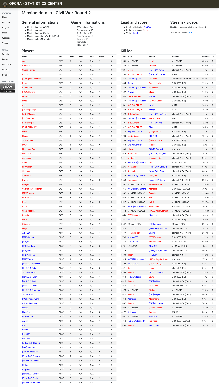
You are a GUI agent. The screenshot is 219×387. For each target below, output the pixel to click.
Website (5, 54)
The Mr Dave (27, 140)
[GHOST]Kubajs (29, 110)
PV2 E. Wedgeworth (30, 299)
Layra (24, 101)
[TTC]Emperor (28, 193)
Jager (24, 61)
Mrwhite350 (27, 316)
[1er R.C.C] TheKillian (31, 264)
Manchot (26, 338)
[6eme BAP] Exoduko (31, 382)
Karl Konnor (27, 88)
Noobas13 (26, 153)
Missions (6, 22)
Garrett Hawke (28, 70)
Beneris (25, 215)
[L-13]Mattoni (28, 118)
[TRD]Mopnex (28, 237)
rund (24, 105)
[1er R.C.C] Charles (30, 286)
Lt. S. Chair (27, 197)
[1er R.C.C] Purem (29, 277)
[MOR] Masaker (28, 114)
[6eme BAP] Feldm (30, 378)
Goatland (26, 66)
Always (25, 321)
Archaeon (26, 175)
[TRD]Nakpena (28, 255)
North (24, 220)
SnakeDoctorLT (28, 211)
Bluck (24, 206)
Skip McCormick (29, 272)
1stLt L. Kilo (27, 294)
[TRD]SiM (26, 242)
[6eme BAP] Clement (31, 360)
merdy (25, 330)
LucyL (24, 228)
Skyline (25, 365)
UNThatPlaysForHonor (32, 189)
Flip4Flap (147, 27)
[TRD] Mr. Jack (28, 246)
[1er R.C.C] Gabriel (30, 268)
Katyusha (26, 369)
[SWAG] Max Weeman (31, 79)
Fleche (25, 308)
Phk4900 (26, 334)
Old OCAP (6, 64)
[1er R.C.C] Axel (28, 281)
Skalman (26, 171)
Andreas (25, 162)
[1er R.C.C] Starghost (31, 290)
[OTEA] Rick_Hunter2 (31, 343)
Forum (5, 59)
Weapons (6, 38)
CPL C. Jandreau (29, 303)
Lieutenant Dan (28, 149)
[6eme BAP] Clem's (30, 374)
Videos (5, 43)
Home (5, 17)
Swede (25, 180)
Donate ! (5, 75)
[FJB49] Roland (28, 92)
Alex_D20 (26, 233)
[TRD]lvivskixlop (29, 347)
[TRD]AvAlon (27, 250)
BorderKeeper (28, 123)
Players (5, 27)
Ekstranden (27, 167)
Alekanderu (27, 158)
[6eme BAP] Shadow (31, 356)
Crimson (25, 224)
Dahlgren (26, 184)
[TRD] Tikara (27, 259)
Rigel (24, 202)
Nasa (145, 30)
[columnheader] (40, 56)
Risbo (24, 325)
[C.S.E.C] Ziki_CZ (29, 127)
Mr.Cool (25, 145)
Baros (24, 83)
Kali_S (25, 74)
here (190, 32)
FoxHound (26, 96)
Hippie (25, 136)
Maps (4, 33)
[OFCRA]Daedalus (30, 352)
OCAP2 (5, 70)
